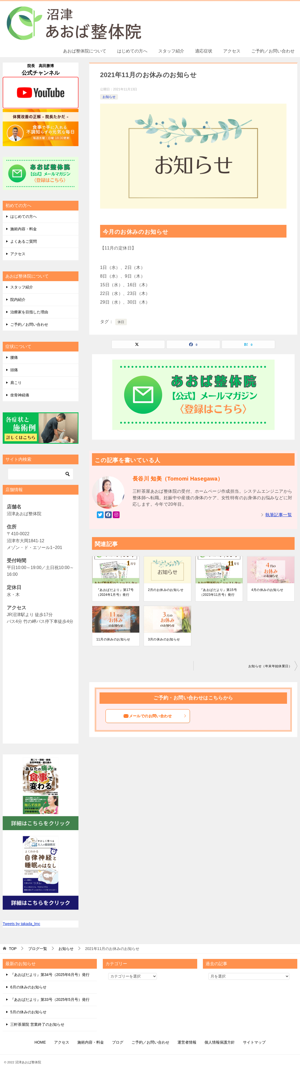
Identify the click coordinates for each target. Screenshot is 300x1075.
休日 (121, 322)
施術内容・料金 (23, 229)
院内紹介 (17, 299)
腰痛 (14, 357)
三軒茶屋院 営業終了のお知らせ (37, 1024)
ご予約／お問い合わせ (273, 51)
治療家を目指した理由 (29, 312)
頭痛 (14, 370)
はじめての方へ (132, 51)
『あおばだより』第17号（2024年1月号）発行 (115, 592)
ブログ (117, 1042)
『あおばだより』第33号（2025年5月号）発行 (50, 999)
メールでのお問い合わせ (155, 716)
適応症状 (203, 51)
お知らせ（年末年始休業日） (270, 666)
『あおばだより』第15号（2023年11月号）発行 (218, 592)
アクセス (231, 51)
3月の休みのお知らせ (164, 639)
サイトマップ (254, 1042)
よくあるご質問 (23, 241)
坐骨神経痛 (19, 395)
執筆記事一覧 (278, 514)
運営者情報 (186, 1042)
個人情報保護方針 (220, 1042)
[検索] (40, 474)
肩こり (16, 382)
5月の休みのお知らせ (28, 1012)
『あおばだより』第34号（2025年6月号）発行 (50, 974)
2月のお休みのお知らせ (165, 590)
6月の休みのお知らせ (28, 987)
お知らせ (109, 97)
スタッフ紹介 (171, 51)
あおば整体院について (84, 51)
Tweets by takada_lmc (21, 924)
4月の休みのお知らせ (267, 590)
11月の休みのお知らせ (113, 639)
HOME (40, 1042)
